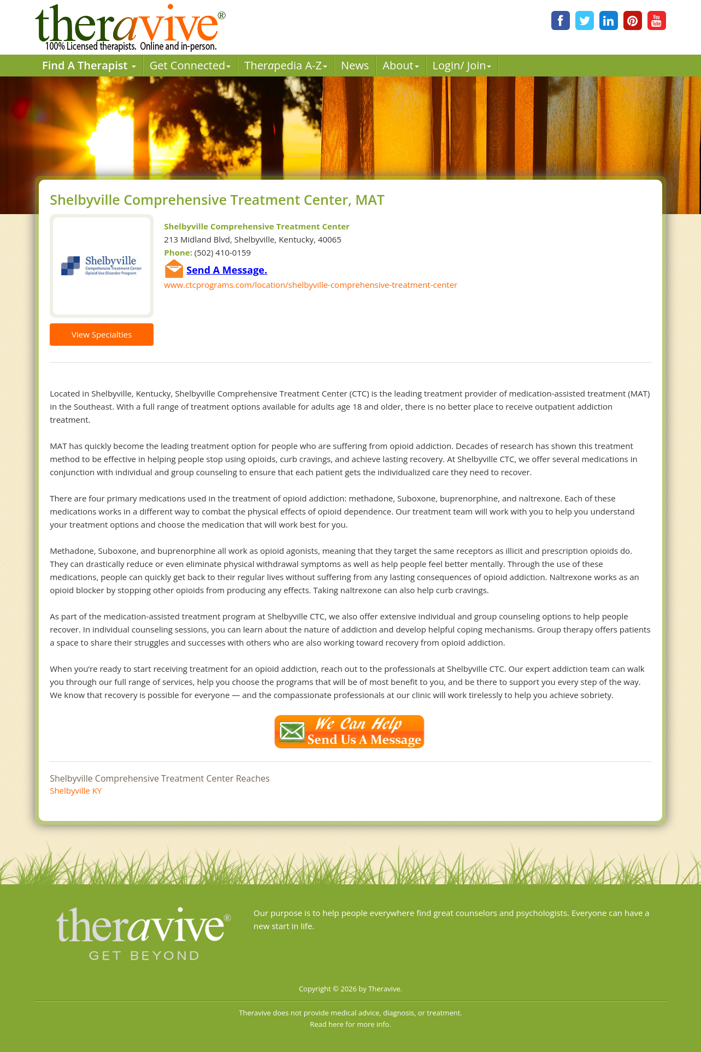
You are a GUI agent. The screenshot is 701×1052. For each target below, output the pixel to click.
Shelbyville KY (76, 790)
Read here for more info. (350, 1024)
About (400, 65)
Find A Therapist (89, 65)
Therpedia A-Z (285, 65)
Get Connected (190, 65)
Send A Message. (226, 269)
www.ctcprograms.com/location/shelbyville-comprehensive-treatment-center (310, 284)
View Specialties (102, 334)
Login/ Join (462, 65)
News (355, 65)
